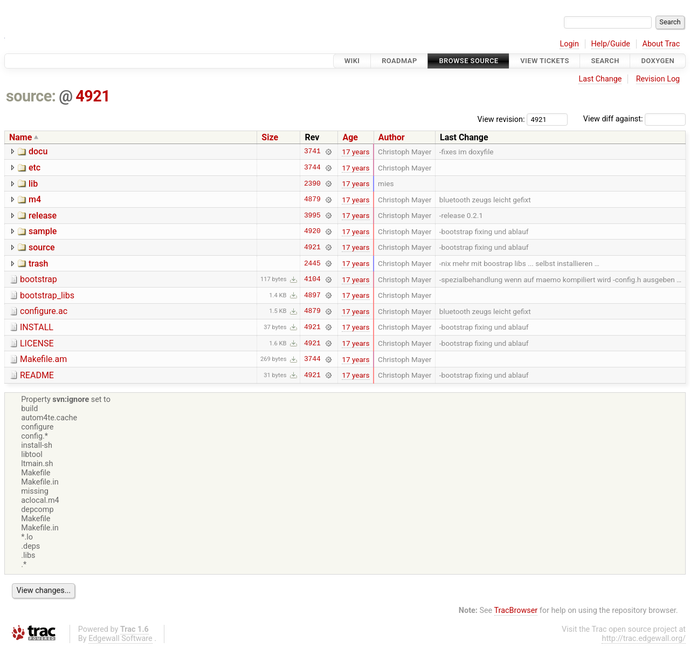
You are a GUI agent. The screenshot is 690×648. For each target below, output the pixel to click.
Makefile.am (43, 359)
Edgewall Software (120, 638)
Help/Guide (610, 44)
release (43, 215)
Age (350, 137)
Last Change (600, 79)
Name (20, 137)
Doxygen (657, 61)
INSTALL (36, 327)
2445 (312, 263)
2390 (312, 183)
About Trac (661, 44)
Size (269, 137)
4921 (92, 96)
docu (38, 151)
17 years (355, 151)
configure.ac (43, 311)
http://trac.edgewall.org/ (644, 638)
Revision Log (658, 79)
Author (391, 137)
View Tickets (544, 61)
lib (33, 184)
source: (31, 96)
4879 (312, 199)
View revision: (501, 119)
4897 (312, 295)
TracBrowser (516, 610)
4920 (312, 231)
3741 (312, 151)
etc (34, 167)
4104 (312, 279)
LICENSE (36, 343)
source (42, 247)
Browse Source (468, 61)
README (37, 375)
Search (605, 61)
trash (38, 263)
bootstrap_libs (47, 295)
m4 (35, 199)
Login (569, 44)
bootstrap (38, 279)
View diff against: (634, 119)
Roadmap (399, 61)
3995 (312, 215)
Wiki (352, 61)
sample (43, 231)
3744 (312, 168)
